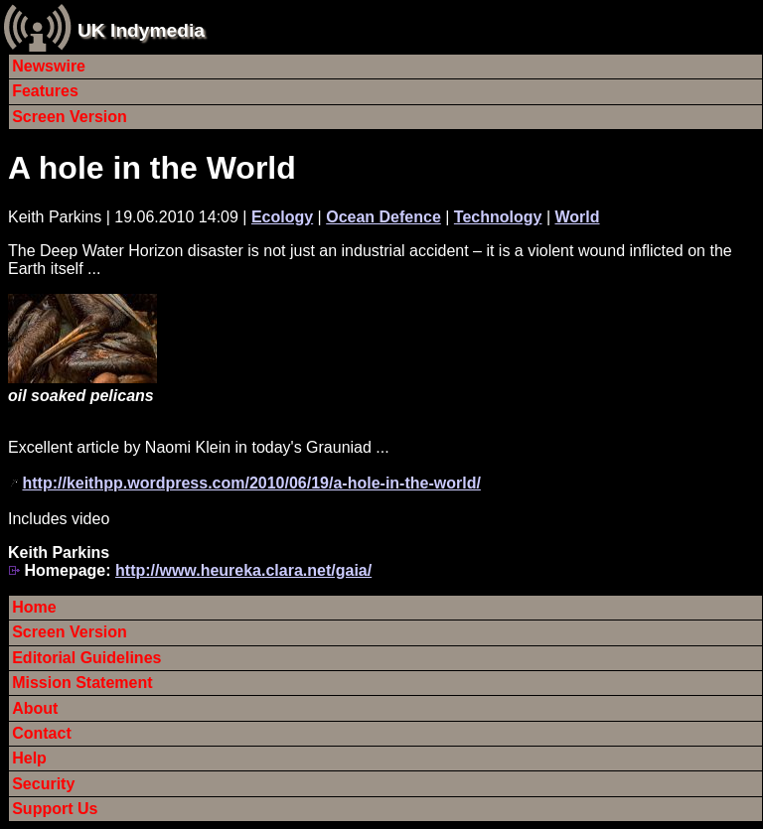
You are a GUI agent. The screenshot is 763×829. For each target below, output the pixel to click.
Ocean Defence (383, 216)
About (35, 708)
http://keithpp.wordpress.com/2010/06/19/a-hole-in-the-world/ (251, 483)
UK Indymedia (141, 30)
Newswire (48, 66)
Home (34, 607)
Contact (42, 733)
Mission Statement (82, 682)
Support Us (54, 808)
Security (43, 783)
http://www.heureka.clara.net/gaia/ (243, 570)
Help (29, 758)
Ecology (282, 216)
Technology (498, 216)
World (577, 216)
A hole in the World (152, 168)
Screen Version (69, 116)
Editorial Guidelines (86, 657)
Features (45, 90)
